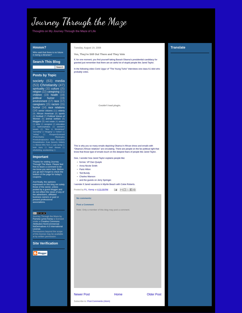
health (54, 94)
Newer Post (82, 294)
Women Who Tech (42, 145)
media (60, 81)
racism (55, 104)
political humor (43, 98)
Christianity (48, 85)
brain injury (38, 147)
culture (55, 88)
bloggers (37, 121)
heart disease (55, 147)
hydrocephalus (43, 127)
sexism (62, 121)
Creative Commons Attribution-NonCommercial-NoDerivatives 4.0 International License (48, 225)
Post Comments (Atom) (98, 301)
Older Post (154, 294)
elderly (61, 110)
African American (45, 113)
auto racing (57, 145)
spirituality (38, 88)
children (37, 94)
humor (36, 107)
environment (40, 101)
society (38, 81)
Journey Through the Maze (79, 21)
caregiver (48, 124)
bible (38, 124)
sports (62, 113)
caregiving (53, 91)
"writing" (36, 134)
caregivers (39, 104)
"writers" (59, 132)
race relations (56, 107)
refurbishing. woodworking (43, 150)
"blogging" (49, 132)
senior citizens (45, 110)
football (39, 116)
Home (118, 294)
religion (37, 91)
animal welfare (53, 118)
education (60, 124)
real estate (50, 121)
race (56, 101)
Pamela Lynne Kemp (43, 219)
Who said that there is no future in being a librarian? (48, 53)
